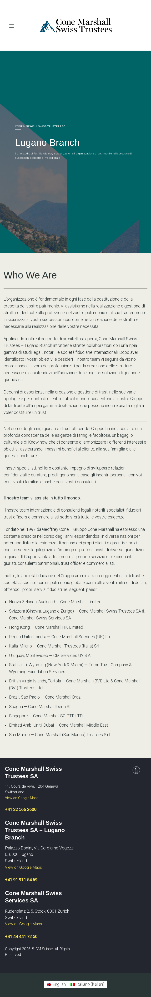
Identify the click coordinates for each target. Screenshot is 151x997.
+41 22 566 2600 (20, 809)
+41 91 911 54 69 (21, 879)
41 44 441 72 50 (22, 936)
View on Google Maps (22, 798)
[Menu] (12, 24)
